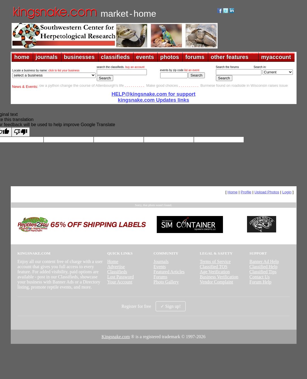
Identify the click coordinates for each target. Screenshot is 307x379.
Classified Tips (263, 271)
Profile (246, 192)
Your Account (119, 282)
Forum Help (261, 282)
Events (159, 266)
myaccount (276, 57)
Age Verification (215, 271)
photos (169, 57)
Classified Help (264, 266)
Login (286, 192)
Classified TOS (213, 266)
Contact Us (260, 276)
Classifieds (117, 271)
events (145, 57)
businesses (79, 57)
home (21, 57)
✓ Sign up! (170, 306)
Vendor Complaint (216, 282)
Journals (160, 261)
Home (232, 192)
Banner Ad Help (264, 261)
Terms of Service (215, 261)
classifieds (115, 57)
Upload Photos (266, 192)
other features (229, 57)
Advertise (116, 266)
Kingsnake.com (116, 336)
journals (47, 57)
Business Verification (219, 276)
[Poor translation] (21, 132)
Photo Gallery (166, 282)
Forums (160, 276)
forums (195, 57)
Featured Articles (168, 271)
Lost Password (120, 276)
